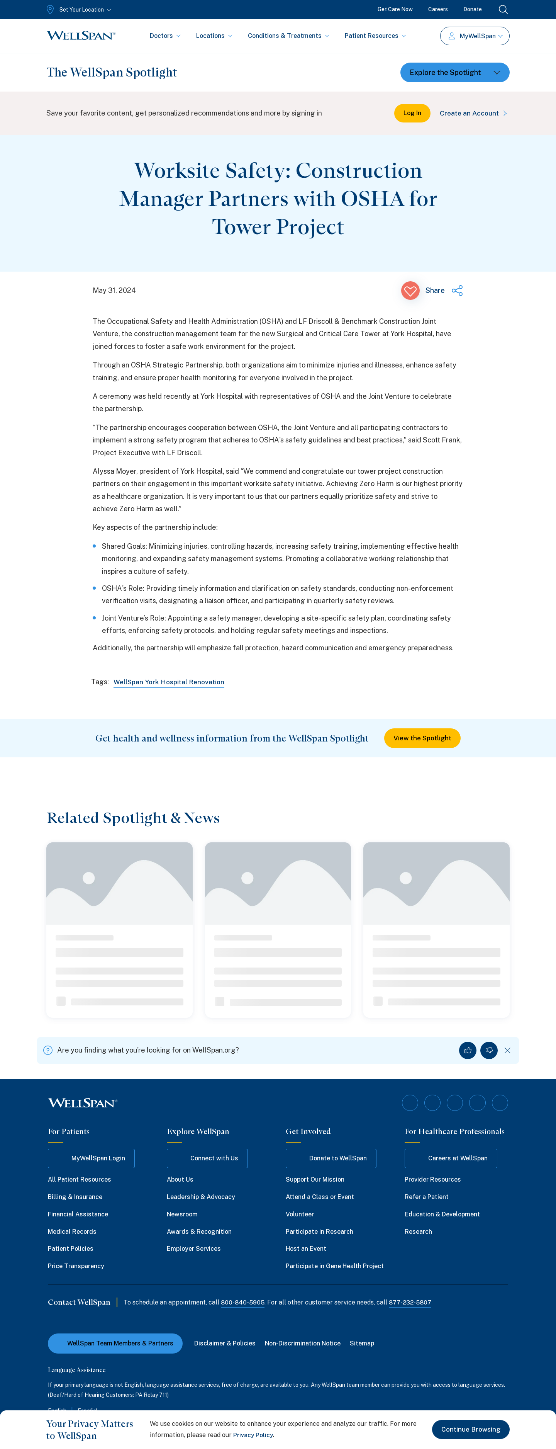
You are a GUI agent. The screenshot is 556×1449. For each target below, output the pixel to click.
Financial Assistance (78, 1213)
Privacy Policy (253, 1435)
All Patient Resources (79, 1179)
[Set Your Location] (78, 9)
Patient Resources (375, 35)
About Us (180, 1179)
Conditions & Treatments (288, 35)
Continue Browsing (469, 1429)
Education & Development (442, 1213)
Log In (410, 113)
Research (418, 1231)
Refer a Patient (427, 1196)
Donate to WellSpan (331, 1158)
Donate (472, 9)
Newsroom (182, 1213)
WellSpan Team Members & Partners (115, 1342)
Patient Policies (70, 1248)
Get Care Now (395, 9)
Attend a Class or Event (320, 1196)
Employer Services (194, 1248)
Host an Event (306, 1248)
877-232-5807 (412, 1302)
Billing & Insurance (75, 1196)
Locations (214, 35)
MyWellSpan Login (91, 1158)
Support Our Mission (315, 1179)
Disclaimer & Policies (225, 1342)
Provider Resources (433, 1179)
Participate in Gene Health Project (335, 1265)
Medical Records (72, 1231)
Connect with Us (207, 1158)
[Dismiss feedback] (507, 1051)
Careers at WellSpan (451, 1158)
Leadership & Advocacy (201, 1196)
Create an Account (473, 113)
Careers (438, 9)
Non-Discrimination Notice (303, 1342)
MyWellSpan (475, 36)
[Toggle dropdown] (455, 72)
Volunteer (300, 1213)
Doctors (165, 35)
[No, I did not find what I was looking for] (489, 1051)
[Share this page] (444, 290)
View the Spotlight (422, 738)
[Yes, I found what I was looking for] (467, 1051)
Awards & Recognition (199, 1231)
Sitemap (363, 1342)
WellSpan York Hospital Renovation (171, 682)
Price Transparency (76, 1265)
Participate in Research (319, 1231)
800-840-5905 (243, 1302)
